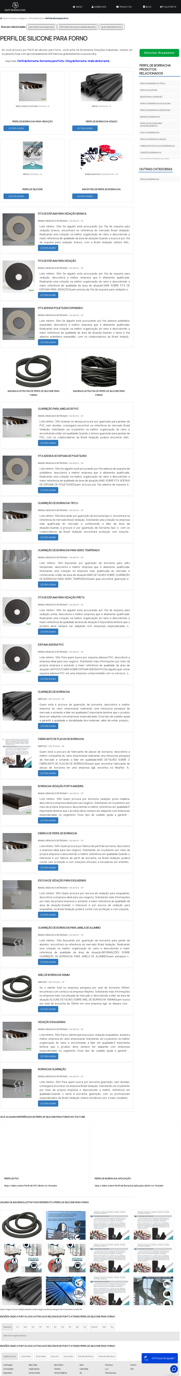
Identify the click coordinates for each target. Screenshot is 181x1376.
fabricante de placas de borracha (157, 146)
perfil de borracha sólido (153, 139)
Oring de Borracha (75, 61)
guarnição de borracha (112, 27)
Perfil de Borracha (27, 61)
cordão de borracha (150, 152)
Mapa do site (158, 1337)
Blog (147, 7)
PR (48, 1259)
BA (77, 1259)
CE (85, 1259)
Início (77, 7)
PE (70, 1259)
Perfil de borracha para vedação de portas (77, 27)
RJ (18, 1259)
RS (62, 1259)
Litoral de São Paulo (106, 1289)
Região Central (9, 1289)
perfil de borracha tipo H (152, 83)
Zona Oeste (41, 1289)
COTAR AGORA (16, 127)
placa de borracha (149, 132)
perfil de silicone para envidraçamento (151, 124)
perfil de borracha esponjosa (41, 27)
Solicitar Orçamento (159, 52)
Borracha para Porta (52, 61)
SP (40, 1259)
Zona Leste (68, 1289)
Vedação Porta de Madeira (114, 1333)
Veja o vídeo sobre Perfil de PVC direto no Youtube (30, 1118)
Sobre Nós (99, 7)
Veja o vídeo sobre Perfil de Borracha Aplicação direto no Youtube (129, 1118)
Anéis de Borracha (98, 61)
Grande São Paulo (85, 1289)
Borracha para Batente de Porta (118, 1339)
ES (33, 1259)
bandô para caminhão (151, 96)
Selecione (7, 1259)
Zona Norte (26, 1289)
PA (112, 1259)
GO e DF (94, 1259)
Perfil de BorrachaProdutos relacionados (155, 69)
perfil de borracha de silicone (155, 103)
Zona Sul (54, 1289)
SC (55, 1259)
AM (104, 1259)
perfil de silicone (148, 90)
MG (25, 1259)
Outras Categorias (155, 169)
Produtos (124, 7)
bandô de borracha (150, 116)
